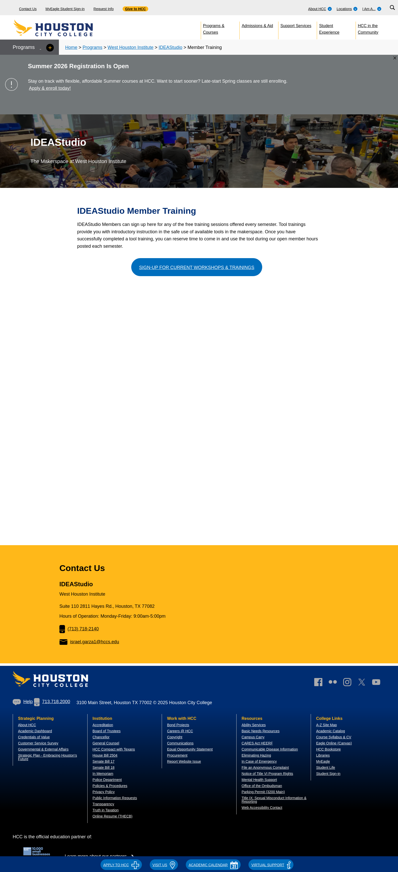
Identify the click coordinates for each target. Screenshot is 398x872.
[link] (349, 683)
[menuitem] (320, 7)
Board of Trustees (107, 731)
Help (23, 701)
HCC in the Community (368, 28)
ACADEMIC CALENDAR (213, 865)
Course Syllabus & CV (333, 737)
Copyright (174, 737)
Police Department (107, 780)
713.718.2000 (52, 701)
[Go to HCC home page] (65, 28)
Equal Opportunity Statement (190, 749)
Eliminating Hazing (256, 755)
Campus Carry (253, 737)
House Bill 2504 (105, 755)
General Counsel (106, 743)
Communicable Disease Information (270, 749)
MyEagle (323, 761)
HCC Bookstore (328, 749)
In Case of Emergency (259, 761)
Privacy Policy (104, 792)
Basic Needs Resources (260, 731)
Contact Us (28, 9)
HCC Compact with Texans (114, 749)
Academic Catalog (330, 731)
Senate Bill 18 (103, 768)
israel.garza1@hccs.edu (89, 641)
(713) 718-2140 (79, 628)
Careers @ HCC (180, 731)
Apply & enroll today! (50, 88)
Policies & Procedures (110, 786)
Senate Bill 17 (103, 761)
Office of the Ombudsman (262, 786)
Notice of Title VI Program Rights (267, 774)
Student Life (325, 768)
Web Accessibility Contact (262, 808)
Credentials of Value (34, 737)
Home (71, 47)
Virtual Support (271, 865)
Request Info (103, 9)
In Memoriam (103, 774)
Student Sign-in (328, 774)
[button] (121, 864)
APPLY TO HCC (121, 865)
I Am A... (372, 9)
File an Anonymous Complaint (265, 768)
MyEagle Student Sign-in (65, 9)
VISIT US (164, 865)
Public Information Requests (115, 798)
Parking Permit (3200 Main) (263, 792)
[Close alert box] (395, 58)
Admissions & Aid (257, 26)
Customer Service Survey (38, 743)
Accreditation (103, 725)
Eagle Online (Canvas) (334, 743)
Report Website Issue (184, 761)
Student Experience (329, 28)
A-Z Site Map (326, 725)
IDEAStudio (170, 47)
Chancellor (101, 737)
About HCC (320, 9)
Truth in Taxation (106, 810)
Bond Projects (178, 725)
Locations (347, 9)
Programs (92, 47)
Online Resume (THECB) (112, 816)
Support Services (295, 26)
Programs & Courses (213, 28)
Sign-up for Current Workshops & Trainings (196, 267)
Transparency (103, 804)
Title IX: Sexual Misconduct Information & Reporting (274, 800)
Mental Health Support (259, 780)
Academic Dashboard (35, 731)
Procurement (177, 755)
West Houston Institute (131, 47)
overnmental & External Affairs (45, 749)
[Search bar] (392, 7)
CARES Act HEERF (257, 743)
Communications (180, 743)
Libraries (323, 755)
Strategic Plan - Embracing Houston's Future (47, 757)
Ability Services (254, 725)
